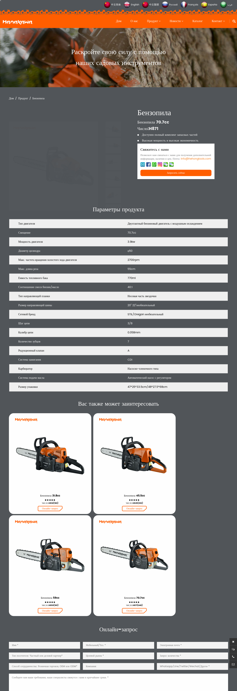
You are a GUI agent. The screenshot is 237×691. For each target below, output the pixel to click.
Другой (102, 658)
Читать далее (20, 627)
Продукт (154, 21)
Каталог (197, 21)
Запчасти (104, 649)
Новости (176, 21)
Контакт (218, 21)
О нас (134, 21)
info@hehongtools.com (196, 159)
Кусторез (104, 631)
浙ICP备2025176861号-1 (122, 683)
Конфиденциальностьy (150, 683)
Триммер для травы (110, 640)
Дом (119, 21)
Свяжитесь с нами (181, 667)
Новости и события (182, 649)
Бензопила (38, 98)
